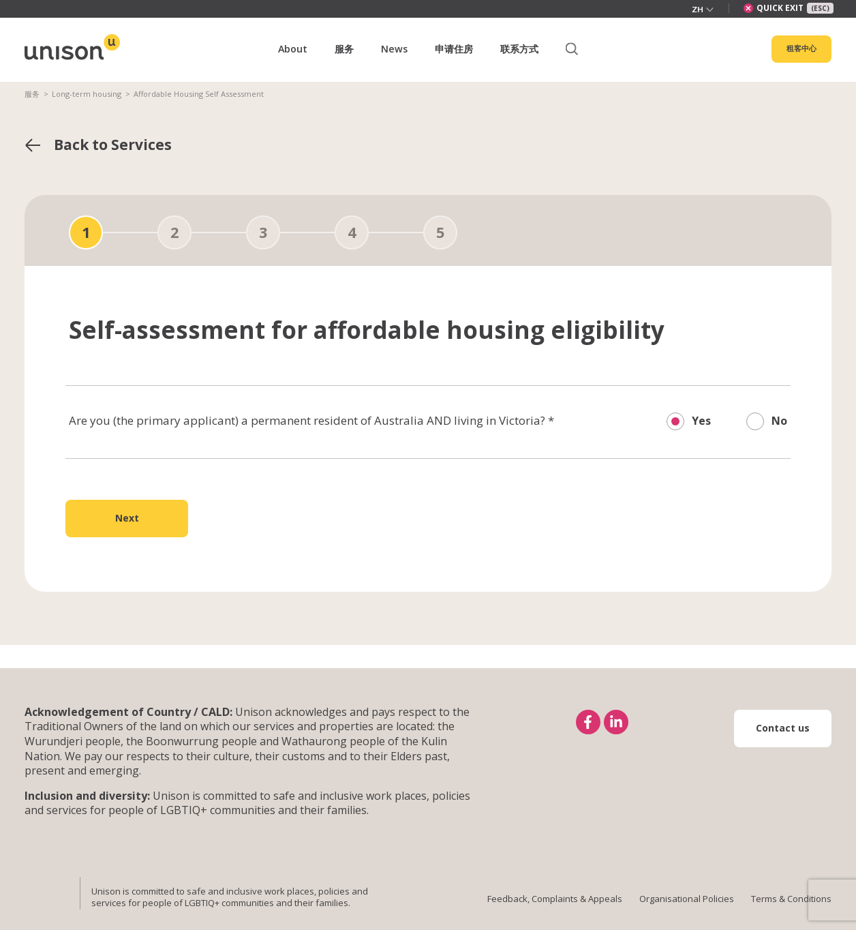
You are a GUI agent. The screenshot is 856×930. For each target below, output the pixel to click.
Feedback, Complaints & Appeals (554, 898)
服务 (32, 94)
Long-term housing (86, 94)
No (779, 421)
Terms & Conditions (791, 898)
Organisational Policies (686, 898)
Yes (701, 421)
